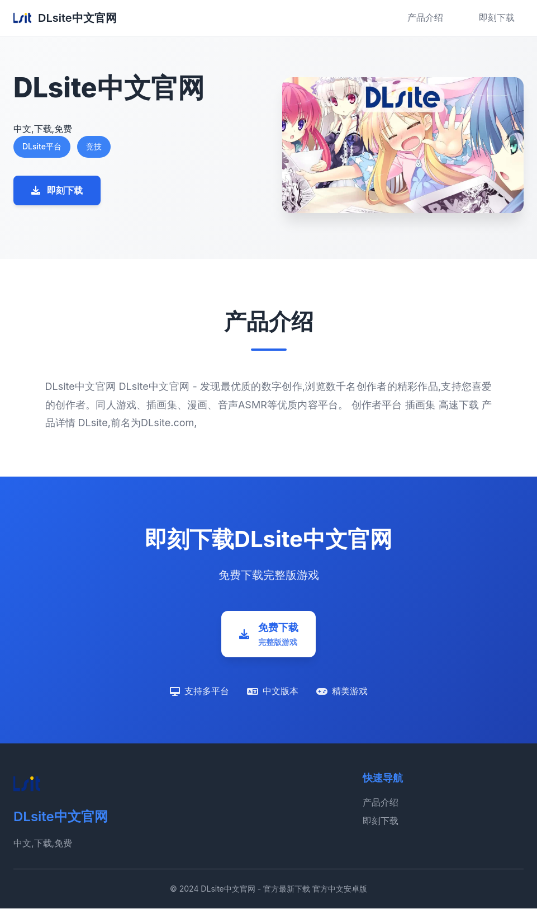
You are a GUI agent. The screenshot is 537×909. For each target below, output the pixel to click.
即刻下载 (497, 17)
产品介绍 (425, 17)
